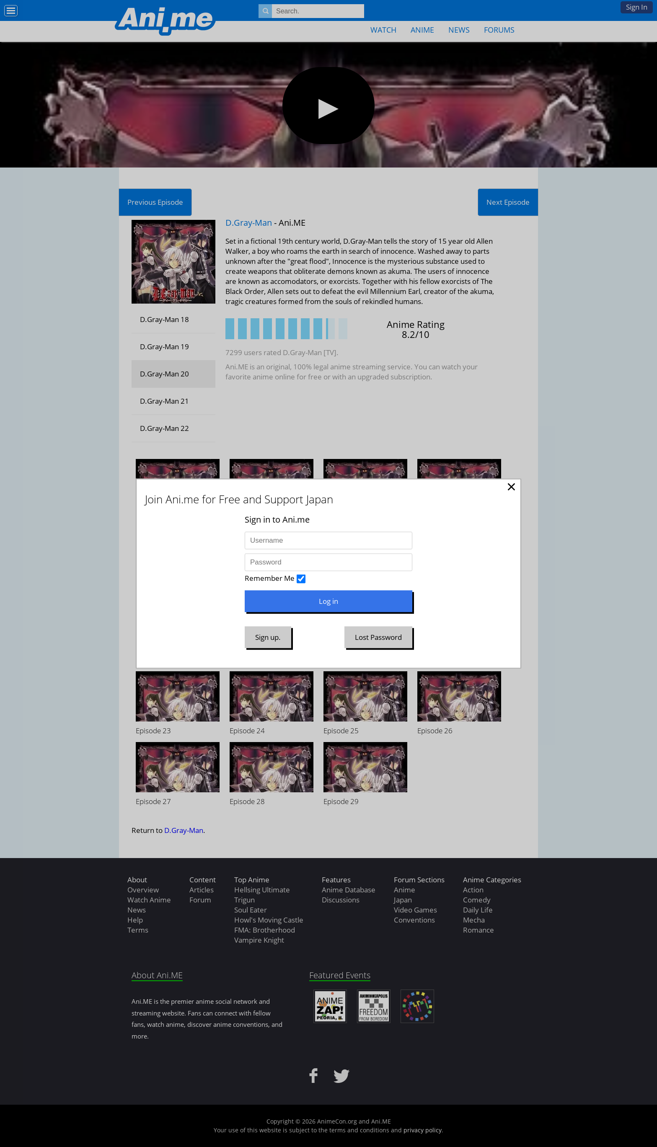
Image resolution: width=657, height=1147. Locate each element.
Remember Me (270, 578)
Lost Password (378, 637)
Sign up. (268, 637)
